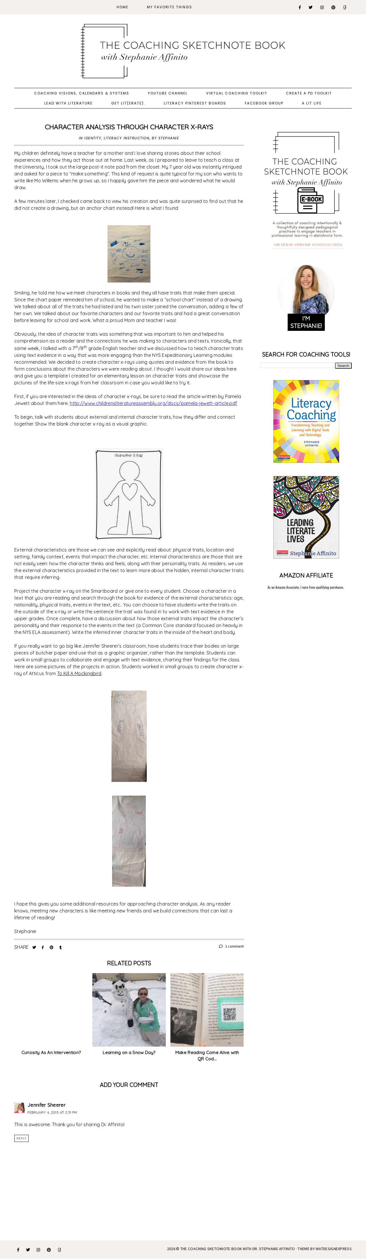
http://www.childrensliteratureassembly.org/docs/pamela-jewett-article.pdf (153, 403)
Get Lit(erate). (128, 103)
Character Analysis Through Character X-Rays (129, 127)
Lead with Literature (68, 103)
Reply (21, 1138)
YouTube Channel (168, 93)
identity (92, 138)
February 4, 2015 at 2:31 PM (52, 1112)
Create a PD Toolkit (309, 93)
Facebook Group (264, 103)
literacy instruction (126, 138)
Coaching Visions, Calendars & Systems (81, 93)
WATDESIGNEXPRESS (334, 1248)
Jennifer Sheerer (46, 1105)
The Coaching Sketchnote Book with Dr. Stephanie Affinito (237, 1248)
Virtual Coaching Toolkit (236, 93)
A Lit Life (312, 103)
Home (122, 7)
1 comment (231, 946)
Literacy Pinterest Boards (195, 103)
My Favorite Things (169, 7)
